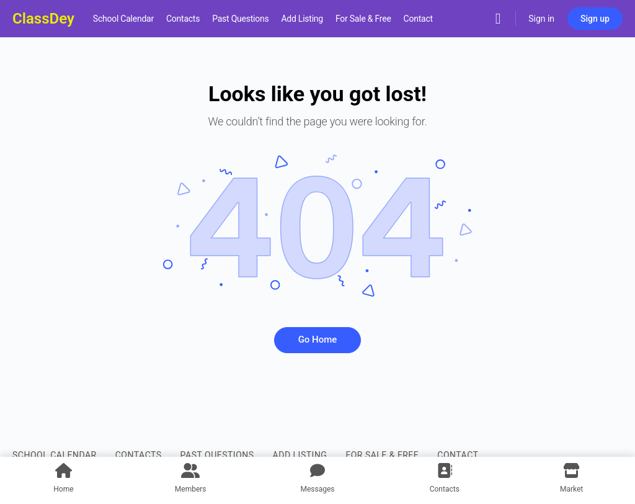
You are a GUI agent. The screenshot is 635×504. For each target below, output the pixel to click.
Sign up (595, 19)
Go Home (317, 339)
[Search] (498, 18)
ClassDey (43, 18)
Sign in (541, 19)
